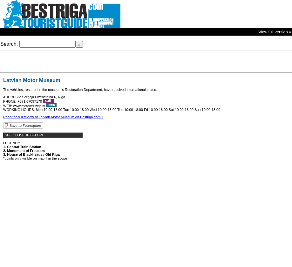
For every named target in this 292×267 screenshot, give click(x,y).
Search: (9, 44)
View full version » (275, 32)
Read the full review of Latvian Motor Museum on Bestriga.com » (53, 117)
